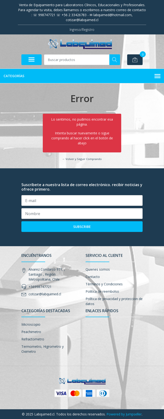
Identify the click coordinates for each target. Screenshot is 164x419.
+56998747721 (40, 286)
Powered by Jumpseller (124, 414)
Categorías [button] (82, 76)
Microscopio (30, 324)
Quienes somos (98, 269)
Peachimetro (31, 332)
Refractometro (32, 339)
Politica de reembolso (102, 291)
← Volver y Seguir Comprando (82, 159)
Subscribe (82, 226)
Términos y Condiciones (104, 284)
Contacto (93, 276)
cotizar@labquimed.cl (45, 294)
